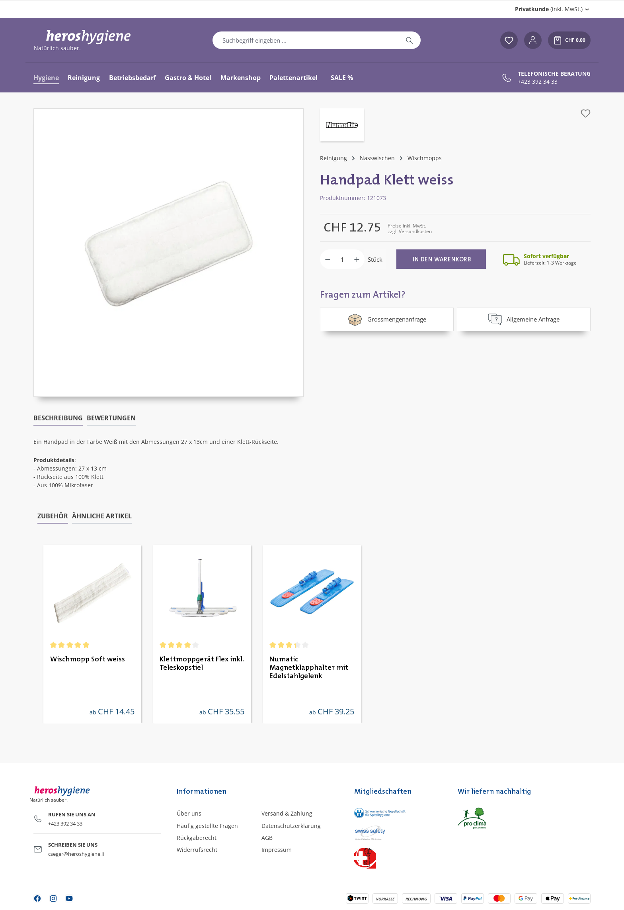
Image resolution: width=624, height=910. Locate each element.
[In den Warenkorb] (441, 259)
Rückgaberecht (196, 837)
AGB (267, 837)
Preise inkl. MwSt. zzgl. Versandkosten (410, 228)
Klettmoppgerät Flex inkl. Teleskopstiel (202, 663)
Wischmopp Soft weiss (87, 659)
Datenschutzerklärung (291, 826)
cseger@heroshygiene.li (76, 853)
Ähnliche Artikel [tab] (102, 516)
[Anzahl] (342, 259)
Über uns (189, 813)
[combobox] (306, 40)
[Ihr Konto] (533, 40)
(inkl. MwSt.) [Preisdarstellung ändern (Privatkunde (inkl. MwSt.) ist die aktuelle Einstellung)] (549, 9)
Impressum (276, 849)
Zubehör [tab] (52, 516)
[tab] (58, 418)
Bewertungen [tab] (111, 418)
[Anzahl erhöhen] (357, 259)
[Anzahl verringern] (327, 259)
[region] (168, 252)
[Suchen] (409, 40)
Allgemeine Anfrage (524, 319)
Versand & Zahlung (286, 813)
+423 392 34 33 (538, 81)
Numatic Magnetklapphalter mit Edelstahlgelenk (308, 668)
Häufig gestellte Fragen (207, 826)
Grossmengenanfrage (386, 319)
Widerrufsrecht (197, 849)
